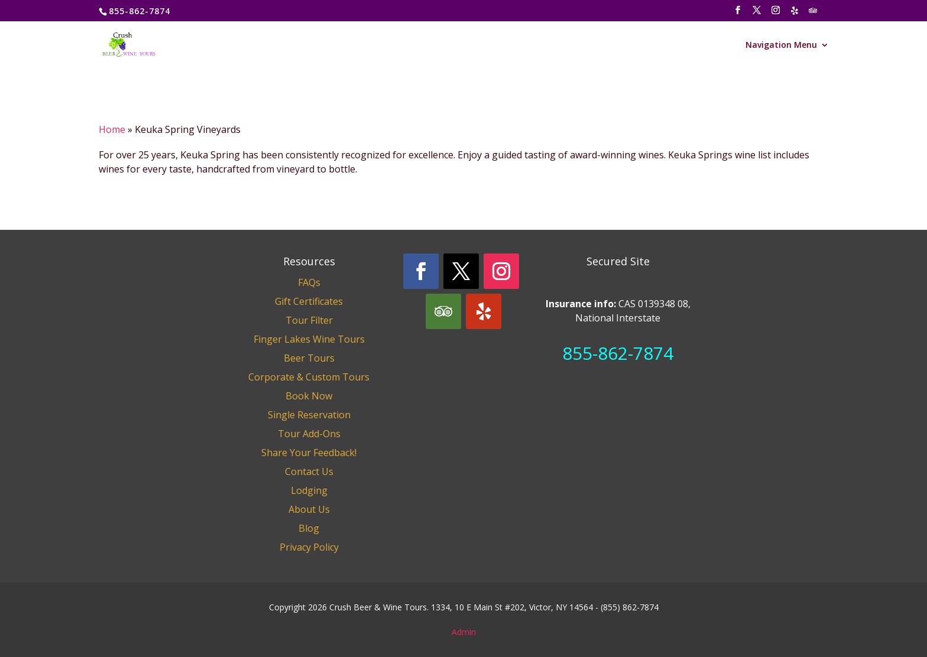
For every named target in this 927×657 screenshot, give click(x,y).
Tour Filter (309, 320)
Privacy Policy (309, 547)
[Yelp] (795, 13)
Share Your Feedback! (308, 452)
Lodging (309, 490)
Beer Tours (309, 358)
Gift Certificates (309, 301)
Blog (309, 528)
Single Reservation (309, 414)
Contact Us (309, 471)
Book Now (309, 395)
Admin (464, 632)
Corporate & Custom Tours (308, 376)
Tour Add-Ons (309, 433)
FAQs (309, 282)
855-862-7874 (617, 353)
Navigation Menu (781, 45)
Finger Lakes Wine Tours (309, 339)
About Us (309, 509)
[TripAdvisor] (813, 13)
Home (112, 129)
